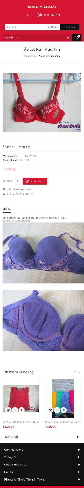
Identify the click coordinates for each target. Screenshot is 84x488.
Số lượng (7, 180)
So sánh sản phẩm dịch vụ (18, 194)
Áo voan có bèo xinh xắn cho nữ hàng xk (27, 422)
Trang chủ (29, 56)
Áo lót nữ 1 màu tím (49, 56)
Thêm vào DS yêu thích (17, 189)
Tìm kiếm (70, 27)
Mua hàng (37, 181)
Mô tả (7, 209)
